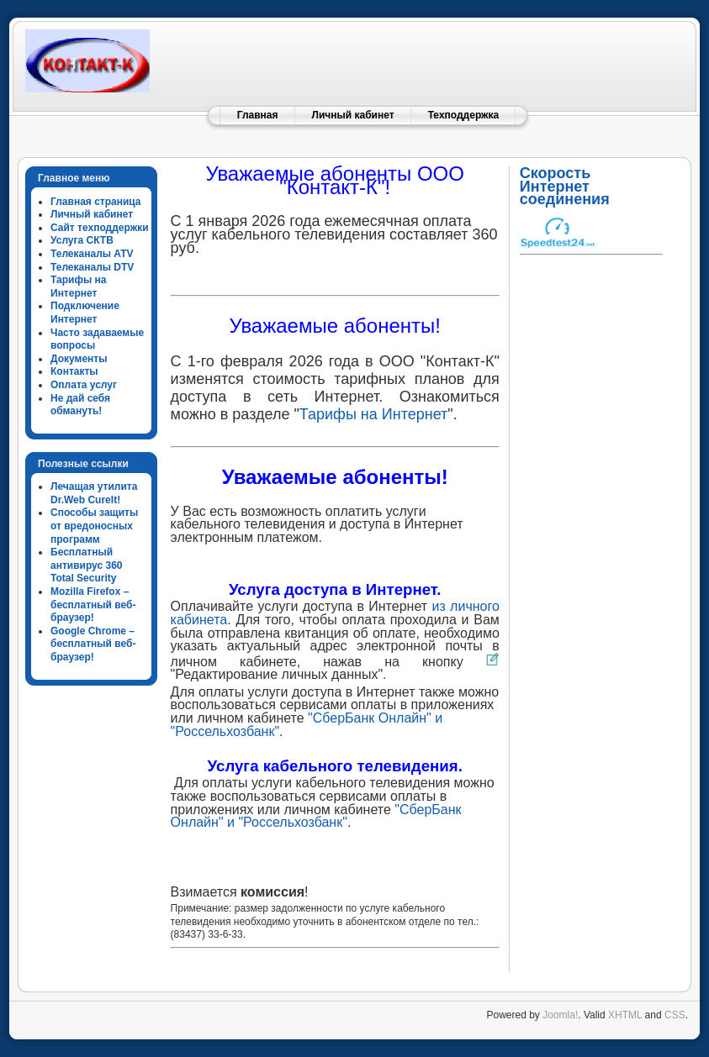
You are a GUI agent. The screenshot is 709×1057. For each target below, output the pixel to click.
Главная (257, 115)
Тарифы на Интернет (78, 286)
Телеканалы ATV (91, 254)
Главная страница (95, 202)
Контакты (74, 371)
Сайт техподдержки (99, 228)
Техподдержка (464, 115)
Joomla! (560, 1015)
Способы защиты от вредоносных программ (94, 525)
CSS (674, 1015)
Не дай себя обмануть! (80, 405)
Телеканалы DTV (92, 267)
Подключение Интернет (84, 312)
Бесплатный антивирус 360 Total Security (86, 565)
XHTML (625, 1015)
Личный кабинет (353, 115)
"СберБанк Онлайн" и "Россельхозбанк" (316, 816)
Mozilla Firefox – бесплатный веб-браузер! (92, 604)
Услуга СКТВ (82, 240)
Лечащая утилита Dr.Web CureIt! (93, 493)
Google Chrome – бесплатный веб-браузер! (92, 644)
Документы (78, 359)
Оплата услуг (83, 385)
